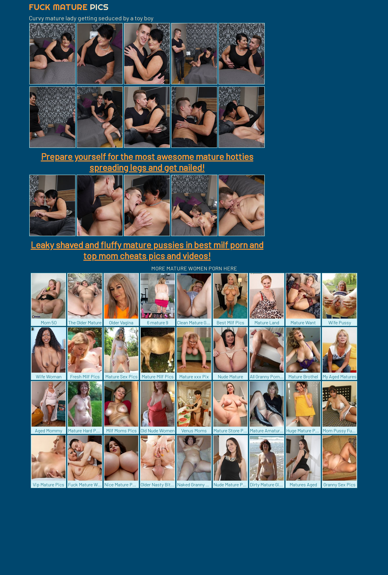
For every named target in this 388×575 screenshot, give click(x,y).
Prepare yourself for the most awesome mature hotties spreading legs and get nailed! (147, 162)
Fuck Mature (69, 7)
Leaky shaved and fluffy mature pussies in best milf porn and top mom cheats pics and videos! (147, 250)
